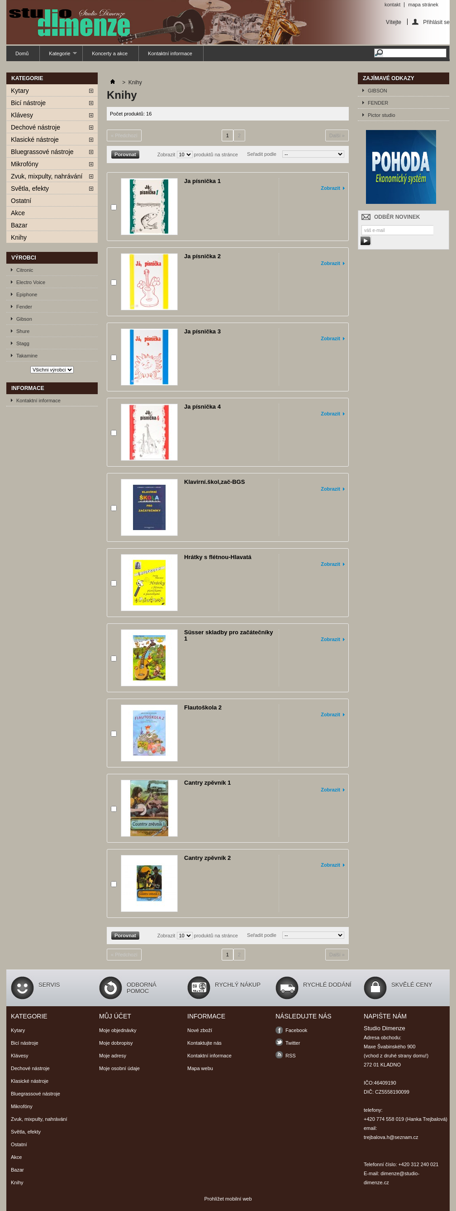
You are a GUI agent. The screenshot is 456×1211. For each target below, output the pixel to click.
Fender (24, 306)
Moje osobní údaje (119, 1068)
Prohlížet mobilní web (228, 1198)
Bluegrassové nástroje (42, 151)
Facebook (296, 1030)
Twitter (292, 1043)
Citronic (24, 270)
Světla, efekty (30, 188)
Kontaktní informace (170, 53)
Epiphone (27, 294)
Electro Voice (30, 282)
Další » (337, 135)
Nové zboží (199, 1030)
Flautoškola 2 (203, 707)
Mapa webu (200, 1068)
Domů (21, 53)
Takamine (27, 355)
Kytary (20, 90)
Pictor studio (381, 115)
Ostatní (21, 200)
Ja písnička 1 (202, 181)
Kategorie (58, 56)
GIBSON (377, 90)
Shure (22, 331)
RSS (290, 1055)
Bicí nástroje (28, 102)
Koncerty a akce (110, 53)
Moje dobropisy (116, 1043)
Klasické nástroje (35, 139)
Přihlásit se (436, 22)
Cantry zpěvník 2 (207, 857)
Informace (27, 388)
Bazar (19, 225)
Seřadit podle (261, 154)
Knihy (19, 237)
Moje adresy (112, 1055)
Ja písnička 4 (202, 406)
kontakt (392, 4)
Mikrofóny (24, 164)
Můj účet (115, 1016)
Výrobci (23, 258)
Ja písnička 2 (202, 256)
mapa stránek (423, 4)
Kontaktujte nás (204, 1043)
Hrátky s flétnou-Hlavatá (218, 557)
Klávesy (22, 115)
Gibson (24, 319)
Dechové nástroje (35, 127)
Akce (18, 213)
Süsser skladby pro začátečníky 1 (228, 635)
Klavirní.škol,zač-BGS (214, 481)
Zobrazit (166, 154)
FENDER (378, 103)
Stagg (22, 343)
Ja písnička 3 (202, 331)
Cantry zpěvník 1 (207, 782)
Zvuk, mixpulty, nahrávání (46, 176)
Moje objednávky (118, 1030)
